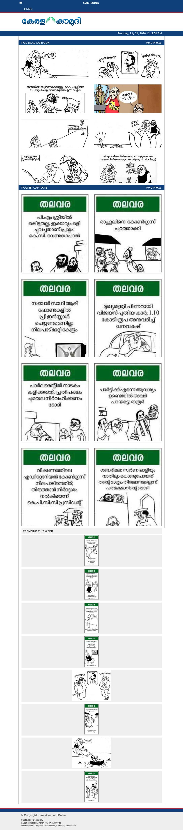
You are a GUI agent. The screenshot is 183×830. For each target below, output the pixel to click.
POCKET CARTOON (34, 187)
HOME (28, 8)
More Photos (153, 42)
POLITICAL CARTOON (35, 42)
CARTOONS (59, 2)
